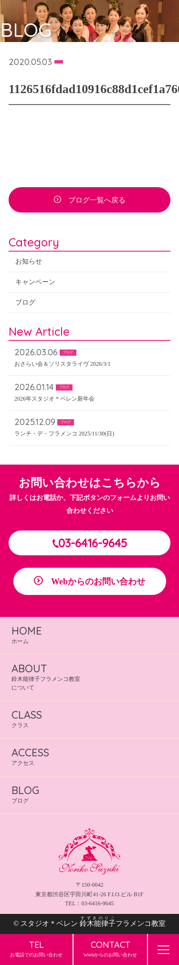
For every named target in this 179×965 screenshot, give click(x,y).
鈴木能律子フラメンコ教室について (45, 676)
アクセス (30, 756)
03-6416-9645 (92, 543)
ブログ (25, 304)
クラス (26, 718)
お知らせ (28, 263)
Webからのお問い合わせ (98, 581)
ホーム (26, 634)
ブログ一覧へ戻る (97, 202)
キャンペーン (35, 283)
